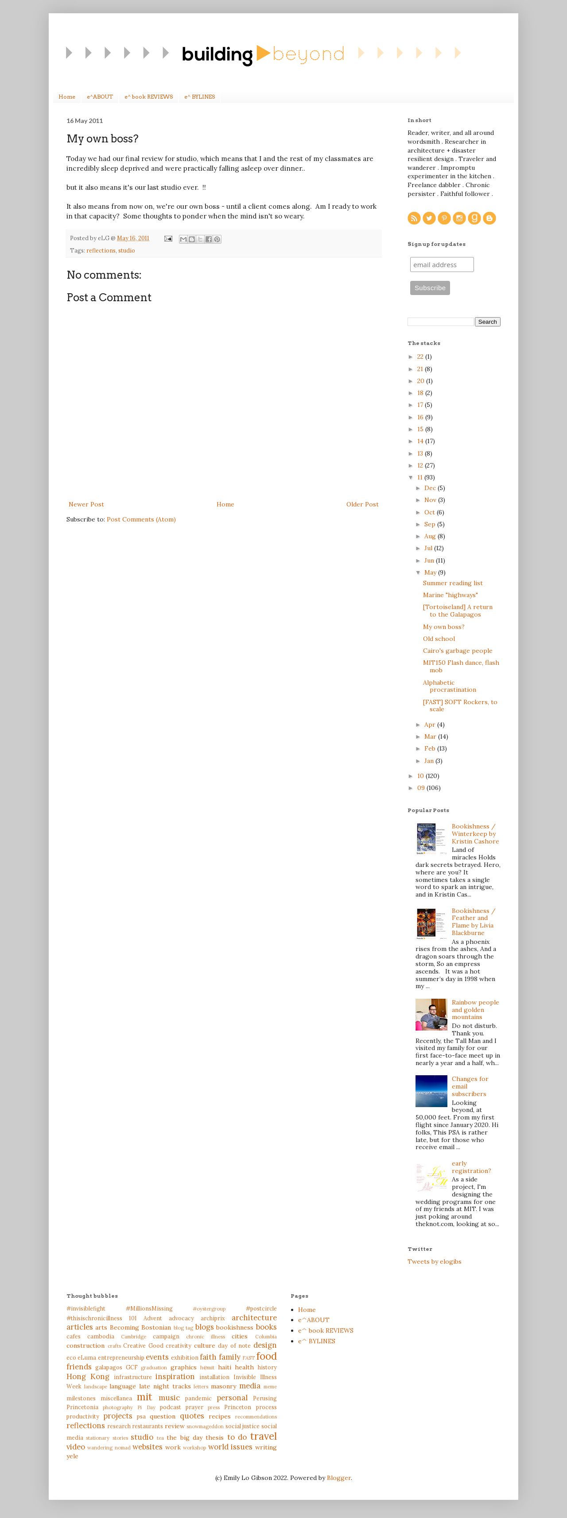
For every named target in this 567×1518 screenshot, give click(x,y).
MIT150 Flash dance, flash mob (461, 666)
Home (66, 96)
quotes (192, 1416)
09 (422, 788)
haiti (224, 1367)
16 (421, 417)
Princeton (237, 1407)
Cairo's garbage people (458, 651)
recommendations (256, 1417)
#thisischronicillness (94, 1318)
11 (420, 477)
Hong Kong (87, 1376)
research (119, 1426)
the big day (184, 1437)
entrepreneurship (121, 1357)
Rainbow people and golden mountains (475, 1009)
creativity (178, 1345)
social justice (242, 1426)
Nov (431, 500)
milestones (81, 1398)
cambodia (100, 1336)
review (175, 1426)
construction (85, 1345)
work (173, 1447)
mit (144, 1396)
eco (71, 1357)
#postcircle (261, 1308)
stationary (97, 1438)
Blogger (339, 1478)
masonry (223, 1386)
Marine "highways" (450, 595)
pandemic (198, 1398)
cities (240, 1336)
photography (118, 1407)
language (122, 1386)
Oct (430, 512)
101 (133, 1318)
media (249, 1386)
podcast (170, 1407)
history (267, 1367)
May (431, 572)
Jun (430, 560)
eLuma (87, 1357)
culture (204, 1345)
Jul (429, 548)
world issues (230, 1447)
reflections (101, 250)
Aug (431, 536)
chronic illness (205, 1337)
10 (421, 776)
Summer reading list (453, 583)
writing (266, 1447)
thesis (215, 1437)
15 (421, 429)
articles (79, 1327)
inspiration (175, 1376)
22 (421, 356)
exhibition (184, 1357)
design (265, 1345)
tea (160, 1438)
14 (421, 441)
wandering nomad (108, 1448)
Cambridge (133, 1337)
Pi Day (146, 1407)
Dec (431, 488)
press (214, 1407)
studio (126, 250)
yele (72, 1456)
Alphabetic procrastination (449, 686)
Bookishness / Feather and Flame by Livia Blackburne (474, 922)
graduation (154, 1368)
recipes (220, 1416)
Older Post (362, 504)
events (157, 1357)
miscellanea (116, 1398)
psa (141, 1416)
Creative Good (143, 1345)
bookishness (234, 1327)
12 (421, 465)
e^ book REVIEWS (148, 96)
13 (421, 453)
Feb (430, 748)
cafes (73, 1336)
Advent (153, 1318)
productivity (82, 1416)
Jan (429, 761)
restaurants (147, 1426)
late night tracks (164, 1386)
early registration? (471, 1167)
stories (120, 1438)
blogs (204, 1327)
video (75, 1447)
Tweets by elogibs (435, 1261)
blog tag (183, 1328)
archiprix (213, 1318)
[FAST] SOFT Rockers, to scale (460, 705)
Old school (439, 639)
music (169, 1398)
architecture (254, 1317)
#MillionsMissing (149, 1308)
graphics (184, 1367)
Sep (430, 524)
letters (201, 1387)
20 (421, 381)
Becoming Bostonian (140, 1327)
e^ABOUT (100, 96)
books (266, 1327)
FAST (248, 1358)
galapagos (108, 1367)
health (244, 1367)
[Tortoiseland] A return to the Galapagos (458, 610)
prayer (194, 1407)
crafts (114, 1346)
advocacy (181, 1318)
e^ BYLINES (199, 96)
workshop (194, 1448)
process (266, 1407)
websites (147, 1447)
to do (237, 1437)
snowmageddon (205, 1426)
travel (263, 1436)
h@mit (207, 1368)
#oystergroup (209, 1309)
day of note (234, 1345)
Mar (431, 736)
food (266, 1355)
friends (79, 1367)
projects (117, 1416)
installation (214, 1376)
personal (232, 1398)
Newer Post (86, 504)
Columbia (266, 1337)
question (162, 1416)
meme (270, 1387)
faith (208, 1357)
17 (421, 405)
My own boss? (444, 627)
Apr (430, 724)
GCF (132, 1367)
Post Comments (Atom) (141, 519)
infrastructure (133, 1376)
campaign (166, 1336)
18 (421, 393)
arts (101, 1327)
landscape (95, 1387)
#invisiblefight (85, 1308)
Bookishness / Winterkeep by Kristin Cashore (475, 833)
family (230, 1357)
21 (421, 369)
